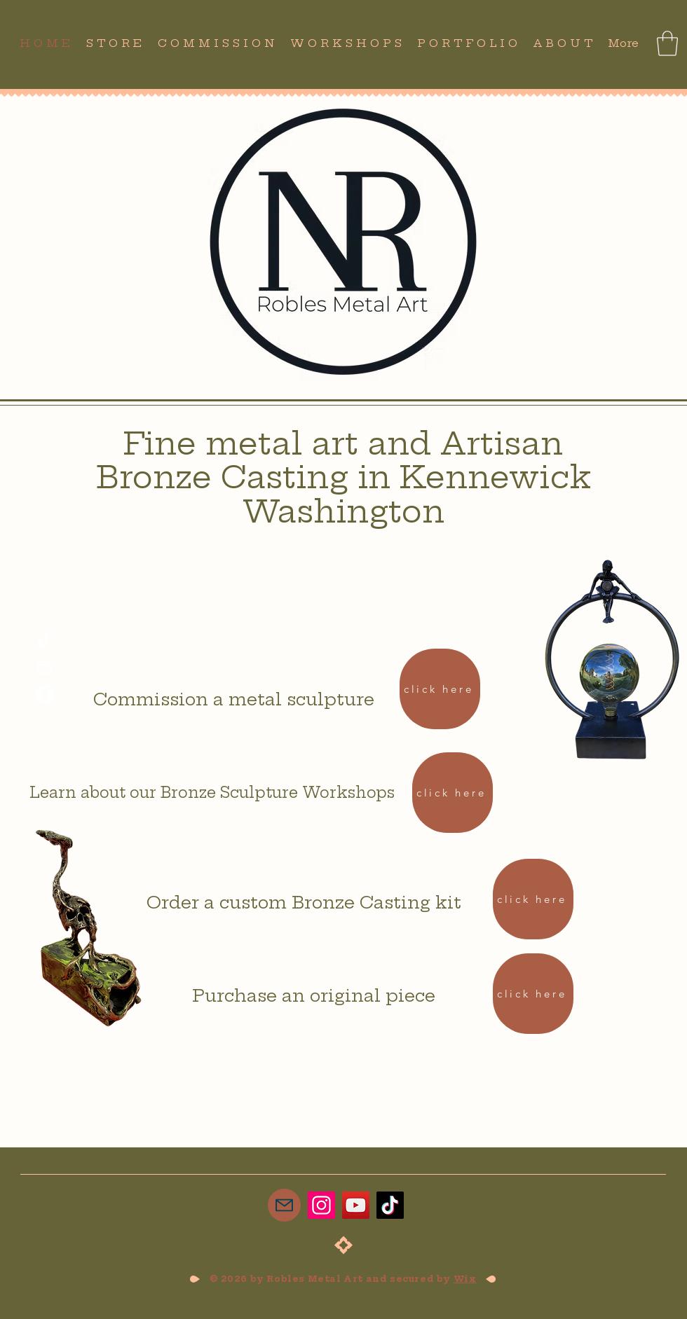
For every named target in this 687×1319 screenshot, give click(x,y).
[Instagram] (44, 667)
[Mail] (284, 1205)
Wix (465, 1278)
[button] (667, 43)
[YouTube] (355, 1205)
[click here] (440, 689)
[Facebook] (44, 693)
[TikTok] (44, 640)
